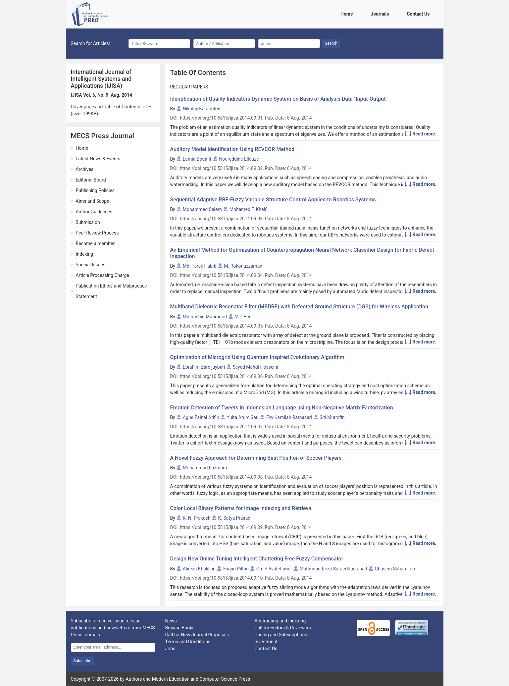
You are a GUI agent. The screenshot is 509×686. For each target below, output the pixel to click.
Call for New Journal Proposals (197, 634)
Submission (88, 222)
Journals (381, 13)
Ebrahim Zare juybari (204, 367)
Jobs (170, 648)
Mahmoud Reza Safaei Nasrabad (333, 568)
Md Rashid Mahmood (205, 316)
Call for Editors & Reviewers (283, 627)
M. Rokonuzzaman (243, 266)
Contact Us (419, 13)
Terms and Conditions (188, 641)
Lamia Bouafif (197, 159)
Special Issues (90, 264)
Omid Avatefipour (274, 568)
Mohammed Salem (202, 209)
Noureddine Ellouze (239, 159)
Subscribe (82, 661)
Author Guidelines (94, 211)
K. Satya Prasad (234, 518)
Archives (85, 169)
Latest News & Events (98, 158)
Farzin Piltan (236, 568)
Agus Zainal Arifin (201, 417)
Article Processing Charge (102, 275)
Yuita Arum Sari (243, 417)
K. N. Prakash (197, 518)
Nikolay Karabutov (201, 108)
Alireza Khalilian (199, 568)
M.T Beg (242, 316)
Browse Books (180, 627)
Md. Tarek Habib (200, 266)
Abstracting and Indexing (280, 620)
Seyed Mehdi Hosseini (255, 367)
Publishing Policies (95, 190)
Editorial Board (91, 180)
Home (347, 13)
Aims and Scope (92, 201)
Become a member (95, 243)
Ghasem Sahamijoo (395, 568)
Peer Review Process (97, 233)
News (171, 620)
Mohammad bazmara (205, 467)
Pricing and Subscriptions (281, 634)
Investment (266, 641)
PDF (146, 106)
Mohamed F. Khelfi (248, 209)
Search (331, 43)
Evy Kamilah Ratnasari (289, 417)
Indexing (84, 254)
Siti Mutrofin (332, 417)
